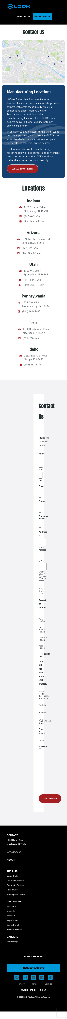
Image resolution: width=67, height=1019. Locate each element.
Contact (12, 835)
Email (41, 487)
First (41, 469)
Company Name (43, 517)
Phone (42, 502)
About (11, 860)
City (40, 560)
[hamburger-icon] (56, 6)
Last (40, 480)
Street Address (42, 548)
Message (43, 746)
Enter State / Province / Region (42, 574)
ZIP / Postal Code (41, 591)
